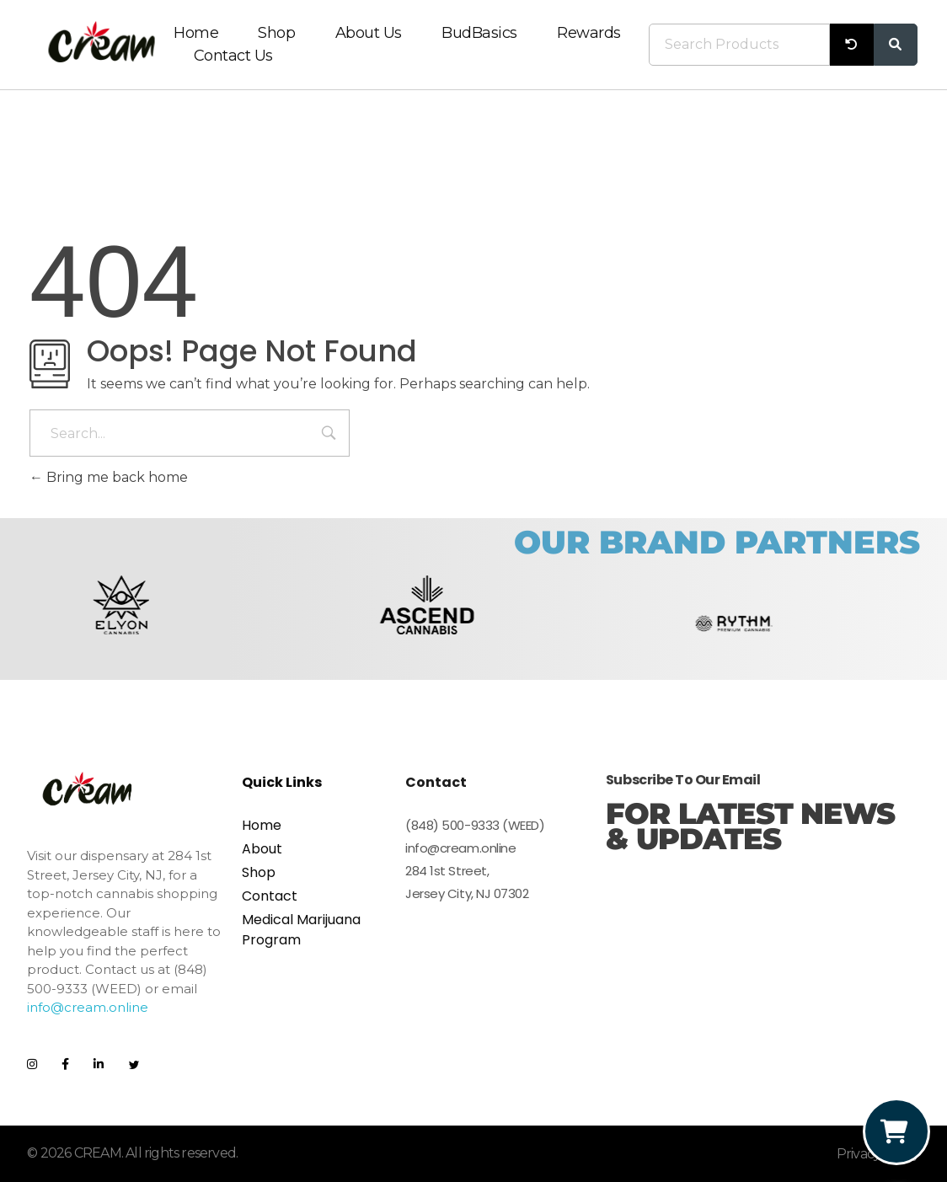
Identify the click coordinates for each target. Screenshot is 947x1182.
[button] (45, 623)
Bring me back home (108, 477)
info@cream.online (87, 1007)
